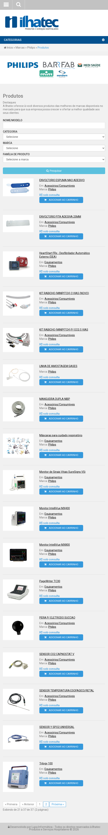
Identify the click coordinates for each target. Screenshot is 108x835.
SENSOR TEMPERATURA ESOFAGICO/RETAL (66, 690)
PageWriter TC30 (49, 581)
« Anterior (28, 804)
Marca (54, 146)
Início (8, 47)
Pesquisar (54, 170)
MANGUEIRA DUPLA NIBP (54, 398)
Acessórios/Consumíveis (60, 185)
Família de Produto (54, 158)
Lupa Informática (42, 826)
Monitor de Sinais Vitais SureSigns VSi (62, 471)
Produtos (43, 47)
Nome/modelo (54, 124)
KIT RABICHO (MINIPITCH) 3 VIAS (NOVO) (64, 293)
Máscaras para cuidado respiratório (60, 435)
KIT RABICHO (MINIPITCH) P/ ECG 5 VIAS (63, 329)
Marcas (20, 47)
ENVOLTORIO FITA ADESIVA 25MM (60, 216)
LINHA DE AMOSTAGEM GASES (58, 366)
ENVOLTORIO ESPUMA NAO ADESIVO (62, 180)
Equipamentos (53, 262)
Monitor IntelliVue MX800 (54, 544)
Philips (31, 47)
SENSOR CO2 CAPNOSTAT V (56, 654)
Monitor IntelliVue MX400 (54, 508)
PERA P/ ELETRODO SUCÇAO (57, 617)
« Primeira (11, 804)
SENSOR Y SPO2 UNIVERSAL (56, 727)
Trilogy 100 (46, 763)
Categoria (54, 135)
